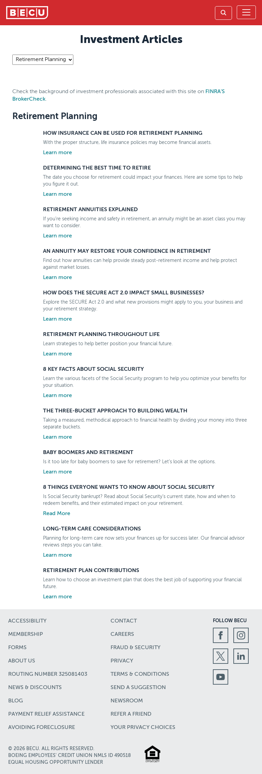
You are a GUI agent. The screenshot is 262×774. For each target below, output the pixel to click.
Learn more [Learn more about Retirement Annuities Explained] (57, 236)
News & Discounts (35, 687)
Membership (25, 634)
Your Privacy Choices (143, 727)
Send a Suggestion (138, 687)
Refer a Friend (131, 714)
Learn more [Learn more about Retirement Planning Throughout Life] (57, 354)
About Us (21, 661)
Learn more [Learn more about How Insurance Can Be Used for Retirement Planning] (57, 153)
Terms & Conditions (140, 674)
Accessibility (27, 621)
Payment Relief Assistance (46, 714)
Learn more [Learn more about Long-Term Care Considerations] (57, 555)
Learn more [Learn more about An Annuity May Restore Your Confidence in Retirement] (57, 277)
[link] (223, 13)
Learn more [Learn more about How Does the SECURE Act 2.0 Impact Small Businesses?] (57, 319)
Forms (17, 648)
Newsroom (127, 701)
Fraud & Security (135, 648)
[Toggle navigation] (246, 12)
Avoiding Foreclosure (41, 727)
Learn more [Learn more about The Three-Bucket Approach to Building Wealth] (57, 437)
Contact (124, 621)
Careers (122, 634)
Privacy (122, 661)
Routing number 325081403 (47, 674)
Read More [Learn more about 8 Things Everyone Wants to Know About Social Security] (56, 513)
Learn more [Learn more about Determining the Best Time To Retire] (57, 194)
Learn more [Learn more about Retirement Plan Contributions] (57, 597)
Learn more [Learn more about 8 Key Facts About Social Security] (57, 395)
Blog (15, 701)
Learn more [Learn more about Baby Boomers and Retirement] (57, 472)
